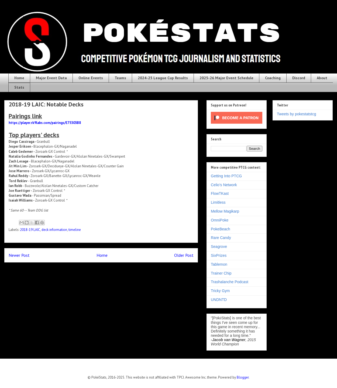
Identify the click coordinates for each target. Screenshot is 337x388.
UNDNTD (219, 299)
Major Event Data (51, 77)
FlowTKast (220, 193)
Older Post (184, 255)
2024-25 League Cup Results (163, 77)
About (322, 77)
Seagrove (219, 246)
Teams (120, 77)
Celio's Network (224, 185)
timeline (74, 229)
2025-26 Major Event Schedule (226, 77)
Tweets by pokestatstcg (296, 114)
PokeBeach (220, 229)
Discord (298, 77)
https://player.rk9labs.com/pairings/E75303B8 (45, 122)
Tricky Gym (220, 291)
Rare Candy (221, 237)
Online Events (90, 77)
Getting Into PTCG (226, 176)
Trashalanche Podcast (229, 282)
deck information (54, 229)
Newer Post (19, 255)
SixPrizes (218, 255)
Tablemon (219, 264)
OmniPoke (219, 220)
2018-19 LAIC (30, 229)
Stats (19, 87)
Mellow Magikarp (225, 211)
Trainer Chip (221, 273)
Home (19, 77)
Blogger (243, 377)
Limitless (218, 202)
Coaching (273, 77)
